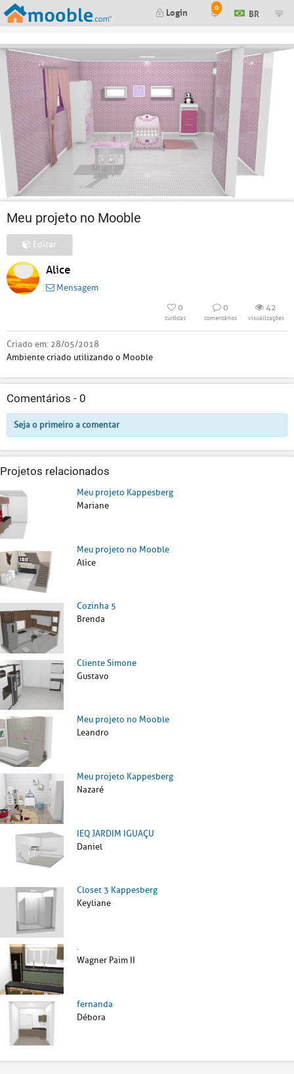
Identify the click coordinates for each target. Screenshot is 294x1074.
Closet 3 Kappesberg (117, 890)
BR (246, 12)
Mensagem (72, 287)
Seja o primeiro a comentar (66, 424)
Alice (58, 270)
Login (172, 11)
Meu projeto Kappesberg (125, 492)
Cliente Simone (106, 663)
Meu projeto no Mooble (123, 549)
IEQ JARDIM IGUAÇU (115, 833)
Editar (39, 244)
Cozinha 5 (96, 605)
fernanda (95, 1004)
